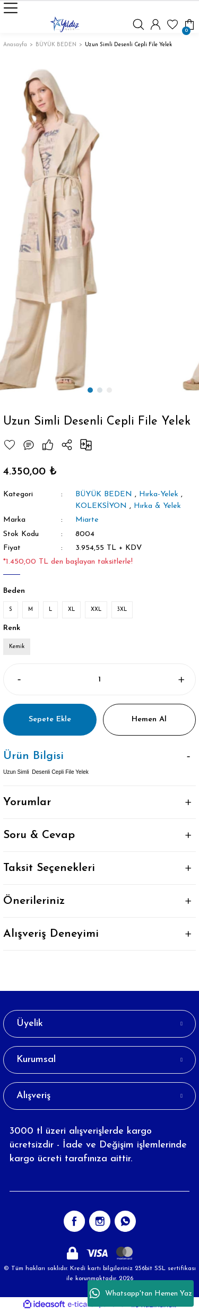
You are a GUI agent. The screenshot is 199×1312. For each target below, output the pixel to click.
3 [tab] (109, 390)
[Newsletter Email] (99, 1181)
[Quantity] (99, 679)
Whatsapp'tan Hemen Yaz (141, 1293)
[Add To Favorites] (9, 444)
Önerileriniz (34, 901)
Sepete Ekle (50, 719)
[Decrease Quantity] (18, 679)
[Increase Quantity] (180, 679)
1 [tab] (90, 390)
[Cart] (189, 24)
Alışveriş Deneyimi (51, 933)
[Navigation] (10, 8)
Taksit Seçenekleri (49, 868)
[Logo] (65, 24)
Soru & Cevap (39, 835)
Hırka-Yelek (158, 494)
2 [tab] (99, 390)
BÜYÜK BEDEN (103, 494)
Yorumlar (27, 802)
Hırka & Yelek (157, 506)
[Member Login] (155, 24)
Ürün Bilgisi (33, 756)
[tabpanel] (99, 229)
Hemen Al (149, 719)
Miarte (87, 520)
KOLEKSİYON (101, 506)
